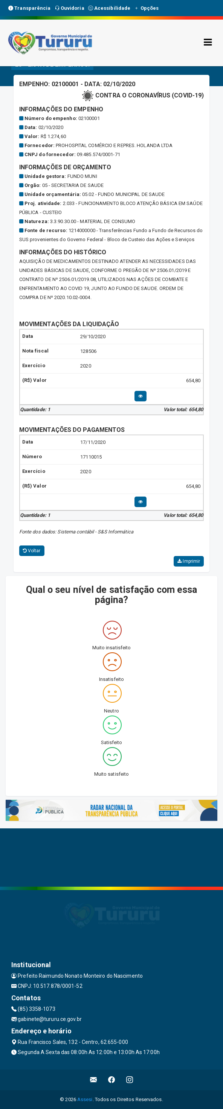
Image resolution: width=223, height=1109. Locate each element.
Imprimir (188, 561)
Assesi (85, 1099)
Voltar (32, 550)
